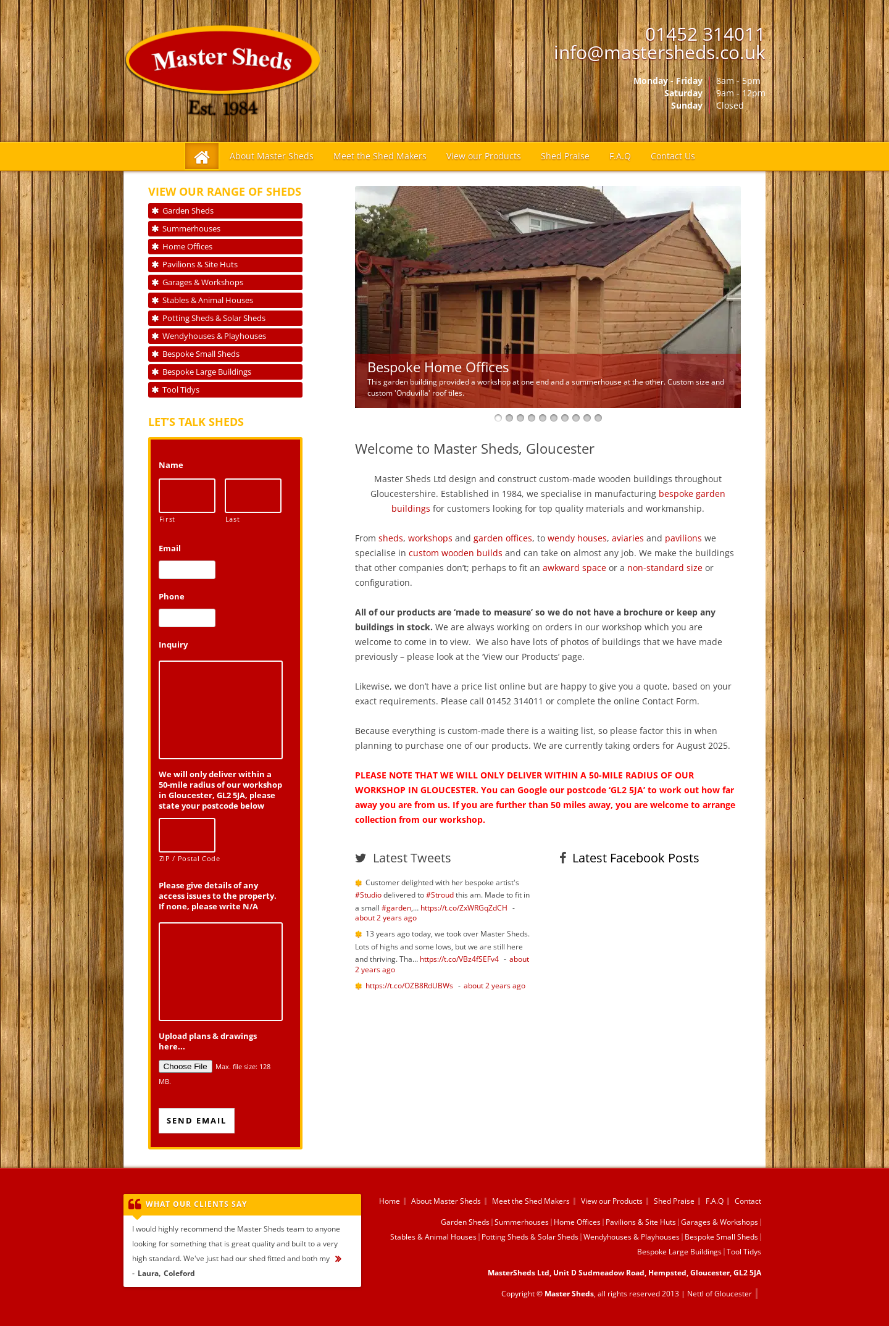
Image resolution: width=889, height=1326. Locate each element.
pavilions (683, 538)
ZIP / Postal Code (187, 858)
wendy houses (577, 538)
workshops (430, 538)
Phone (172, 596)
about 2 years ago (386, 917)
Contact (748, 1201)
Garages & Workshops (202, 282)
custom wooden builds (456, 553)
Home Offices (187, 246)
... (344, 1258)
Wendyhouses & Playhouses (214, 335)
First (167, 519)
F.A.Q (620, 156)
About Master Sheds (272, 156)
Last (232, 519)
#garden (396, 908)
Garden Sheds (188, 210)
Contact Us (673, 156)
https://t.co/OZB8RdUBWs (409, 985)
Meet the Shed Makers (380, 156)
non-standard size (665, 567)
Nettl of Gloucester (719, 1293)
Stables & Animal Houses (207, 300)
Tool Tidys (180, 389)
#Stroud (440, 895)
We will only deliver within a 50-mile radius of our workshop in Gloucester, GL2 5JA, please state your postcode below (220, 790)
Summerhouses (191, 228)
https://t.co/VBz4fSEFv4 (459, 959)
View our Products (483, 156)
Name (171, 465)
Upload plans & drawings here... (208, 1041)
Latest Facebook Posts (635, 857)
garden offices (503, 538)
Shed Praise (565, 156)
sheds (390, 538)
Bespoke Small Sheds (201, 353)
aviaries (628, 538)
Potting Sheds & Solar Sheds (213, 317)
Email (170, 548)
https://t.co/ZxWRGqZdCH (463, 908)
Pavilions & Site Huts (200, 264)
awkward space (574, 567)
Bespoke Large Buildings (206, 371)
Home (389, 1201)
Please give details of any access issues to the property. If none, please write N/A (218, 896)
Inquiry (173, 645)
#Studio (368, 895)
